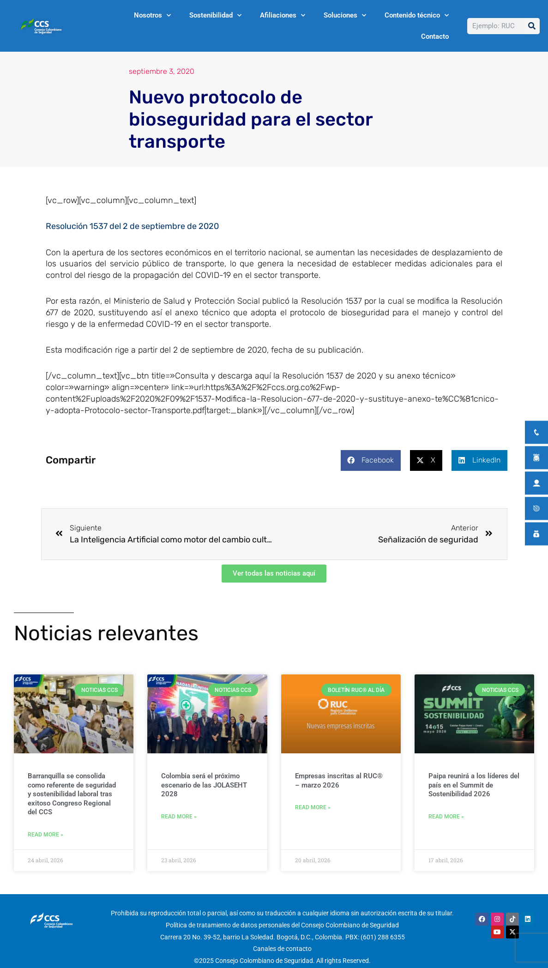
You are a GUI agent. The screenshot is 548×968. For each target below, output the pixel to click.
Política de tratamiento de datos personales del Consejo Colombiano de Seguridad (282, 925)
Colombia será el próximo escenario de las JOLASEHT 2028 (204, 785)
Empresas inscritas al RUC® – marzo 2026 (339, 780)
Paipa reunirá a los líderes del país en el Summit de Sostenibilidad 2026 (473, 785)
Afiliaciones (282, 15)
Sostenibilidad (215, 15)
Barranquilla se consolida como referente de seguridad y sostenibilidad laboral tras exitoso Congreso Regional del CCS (72, 794)
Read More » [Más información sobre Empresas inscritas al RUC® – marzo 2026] (313, 807)
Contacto (435, 36)
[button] (371, 460)
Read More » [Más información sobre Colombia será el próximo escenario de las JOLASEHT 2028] (179, 816)
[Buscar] (532, 26)
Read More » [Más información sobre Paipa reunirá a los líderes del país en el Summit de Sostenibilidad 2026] (446, 816)
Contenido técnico (417, 15)
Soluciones (345, 15)
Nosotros (152, 15)
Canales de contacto (282, 949)
